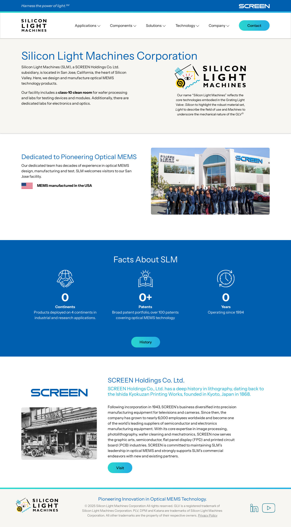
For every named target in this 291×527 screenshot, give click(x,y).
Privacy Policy (207, 515)
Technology (187, 25)
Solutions (156, 25)
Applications (88, 25)
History (146, 342)
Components (123, 25)
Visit (120, 468)
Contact (254, 25)
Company (219, 25)
